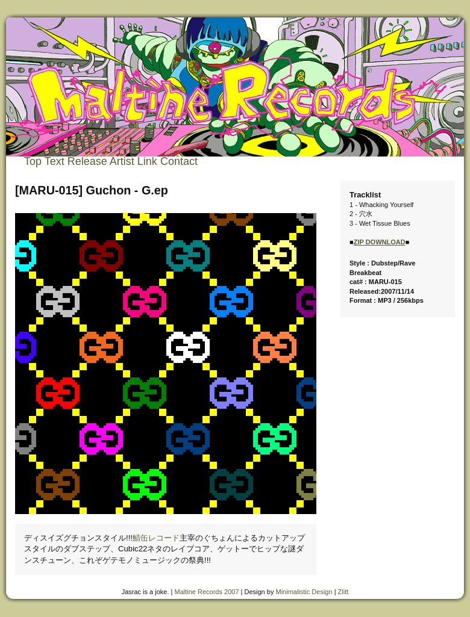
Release (87, 161)
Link (147, 161)
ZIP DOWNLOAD (380, 242)
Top (33, 161)
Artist (122, 161)
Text (54, 161)
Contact (179, 161)
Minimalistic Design (303, 591)
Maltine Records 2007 (207, 591)
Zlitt (343, 591)
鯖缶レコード (156, 537)
